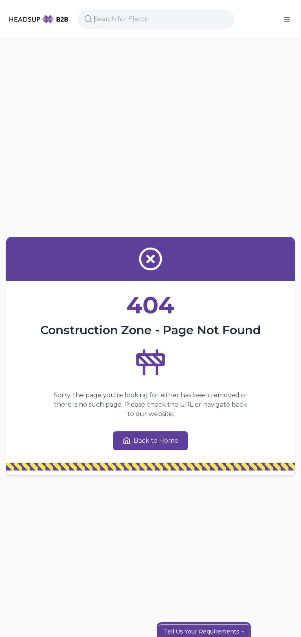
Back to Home (150, 441)
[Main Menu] (287, 19)
